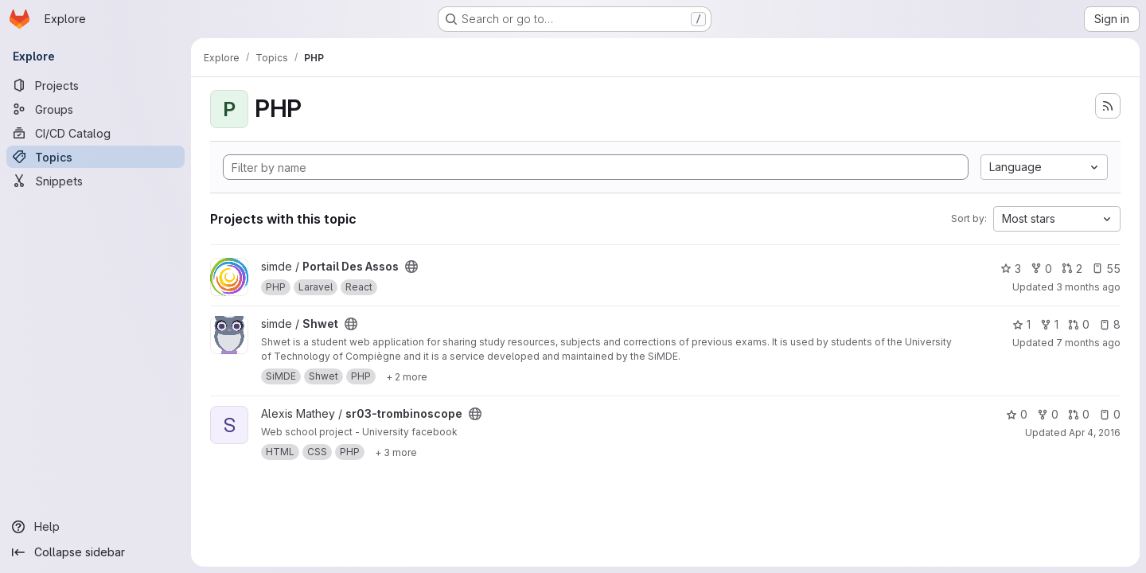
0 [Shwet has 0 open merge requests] (1078, 324)
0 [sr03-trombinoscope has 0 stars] (1016, 414)
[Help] (95, 527)
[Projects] (95, 85)
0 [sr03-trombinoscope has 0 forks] (1047, 414)
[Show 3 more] (396, 452)
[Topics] (95, 157)
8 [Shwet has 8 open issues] (1110, 324)
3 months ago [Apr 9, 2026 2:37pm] (1088, 287)
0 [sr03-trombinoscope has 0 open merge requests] (1078, 414)
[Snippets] (95, 181)
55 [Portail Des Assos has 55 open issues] (1106, 268)
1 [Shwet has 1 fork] (1049, 324)
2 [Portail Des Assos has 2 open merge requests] (1072, 268)
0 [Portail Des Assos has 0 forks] (1041, 268)
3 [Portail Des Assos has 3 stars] (1010, 268)
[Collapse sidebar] (95, 552)
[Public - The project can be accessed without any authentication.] (411, 266)
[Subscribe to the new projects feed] (1108, 106)
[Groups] (95, 109)
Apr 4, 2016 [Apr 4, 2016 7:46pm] (1095, 433)
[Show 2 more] (407, 376)
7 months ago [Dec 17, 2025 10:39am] (1088, 343)
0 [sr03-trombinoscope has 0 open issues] (1110, 414)
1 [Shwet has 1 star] (1021, 324)
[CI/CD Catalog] (95, 133)
